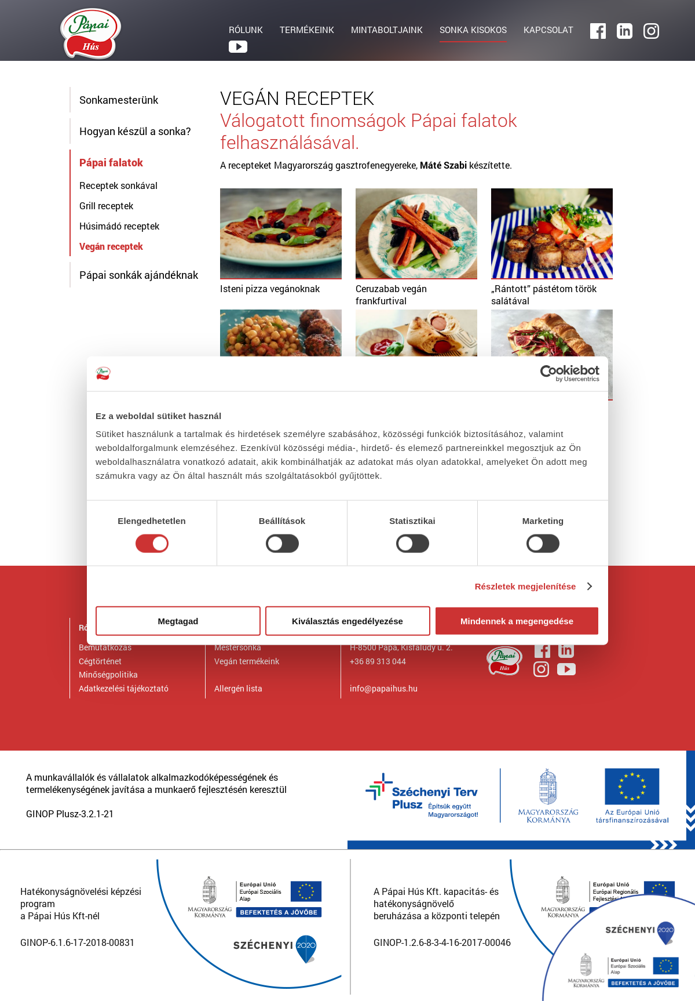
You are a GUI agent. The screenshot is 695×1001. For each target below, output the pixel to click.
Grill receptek (106, 205)
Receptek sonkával (118, 185)
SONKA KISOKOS (473, 29)
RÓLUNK (246, 29)
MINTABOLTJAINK (387, 29)
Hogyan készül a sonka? (135, 131)
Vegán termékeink (246, 661)
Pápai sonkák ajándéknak (138, 275)
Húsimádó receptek (119, 226)
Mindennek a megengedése (516, 621)
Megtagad (178, 621)
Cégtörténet (100, 661)
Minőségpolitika (108, 674)
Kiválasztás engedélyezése (347, 621)
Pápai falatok (111, 162)
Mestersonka (237, 647)
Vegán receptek (111, 246)
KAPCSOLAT (548, 29)
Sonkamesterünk (118, 100)
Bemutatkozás (105, 647)
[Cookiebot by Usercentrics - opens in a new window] (548, 373)
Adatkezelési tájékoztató (124, 688)
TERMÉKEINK (307, 29)
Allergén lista (238, 688)
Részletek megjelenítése (525, 586)
